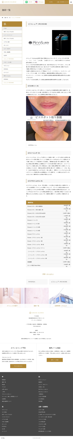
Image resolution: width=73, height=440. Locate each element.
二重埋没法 (41, 394)
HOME (2, 376)
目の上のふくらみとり (43, 391)
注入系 (5, 55)
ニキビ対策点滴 (42, 421)
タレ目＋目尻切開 (42, 396)
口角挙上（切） (42, 386)
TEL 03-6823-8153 (18, 366)
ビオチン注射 (41, 409)
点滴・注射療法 (43, 406)
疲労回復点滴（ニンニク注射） (45, 431)
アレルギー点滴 (42, 428)
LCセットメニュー (42, 379)
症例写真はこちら (32, 145)
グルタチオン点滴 (42, 424)
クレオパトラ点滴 (42, 419)
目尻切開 (40, 401)
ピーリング (6, 72)
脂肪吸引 (40, 382)
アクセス (4, 386)
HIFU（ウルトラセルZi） (9, 31)
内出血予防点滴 (42, 412)
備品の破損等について (6, 401)
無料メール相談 (54, 359)
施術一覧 (4, 382)
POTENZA (6, 69)
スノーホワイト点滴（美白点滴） (46, 416)
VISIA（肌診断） (7, 52)
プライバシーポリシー (6, 394)
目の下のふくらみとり (43, 389)
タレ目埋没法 (41, 398)
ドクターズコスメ (6, 416)
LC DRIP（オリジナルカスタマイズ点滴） (47, 414)
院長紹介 (4, 379)
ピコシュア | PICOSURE (9, 58)
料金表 (3, 384)
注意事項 (4, 398)
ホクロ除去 (4, 412)
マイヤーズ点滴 (42, 426)
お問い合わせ (5, 389)
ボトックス (6, 45)
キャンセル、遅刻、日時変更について (10, 396)
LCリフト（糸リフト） (43, 384)
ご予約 (3, 391)
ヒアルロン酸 (6, 41)
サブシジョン (6, 65)
